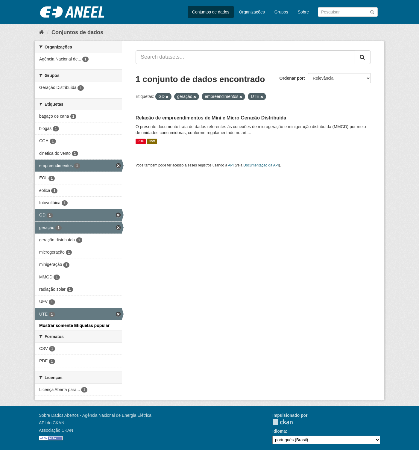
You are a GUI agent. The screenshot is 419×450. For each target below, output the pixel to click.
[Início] (41, 32)
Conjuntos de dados (211, 12)
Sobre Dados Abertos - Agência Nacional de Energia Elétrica (95, 415)
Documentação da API (261, 165)
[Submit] (372, 11)
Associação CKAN (56, 430)
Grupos (281, 12)
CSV (152, 141)
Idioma (279, 431)
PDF (140, 141)
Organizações (252, 12)
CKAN (282, 422)
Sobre (303, 12)
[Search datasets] (348, 12)
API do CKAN (51, 422)
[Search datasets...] (245, 57)
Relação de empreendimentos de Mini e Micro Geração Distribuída (211, 117)
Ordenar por (292, 78)
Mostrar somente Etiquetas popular (74, 325)
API (231, 165)
